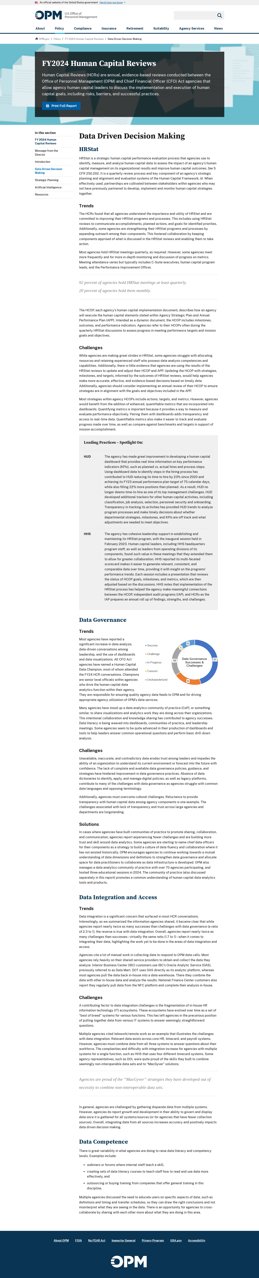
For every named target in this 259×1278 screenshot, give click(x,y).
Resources (41, 194)
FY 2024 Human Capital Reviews (45, 141)
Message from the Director (46, 152)
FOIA (78, 1240)
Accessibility (196, 1240)
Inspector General (124, 1240)
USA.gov (176, 1240)
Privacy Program (153, 1240)
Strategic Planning (47, 180)
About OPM (61, 1240)
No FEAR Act (96, 1240)
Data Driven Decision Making (48, 171)
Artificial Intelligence (48, 187)
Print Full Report (61, 106)
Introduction (42, 161)
